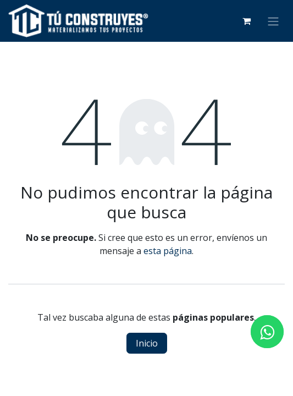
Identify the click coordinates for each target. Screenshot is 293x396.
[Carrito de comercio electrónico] (246, 21)
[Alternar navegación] (273, 21)
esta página (167, 251)
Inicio (147, 343)
